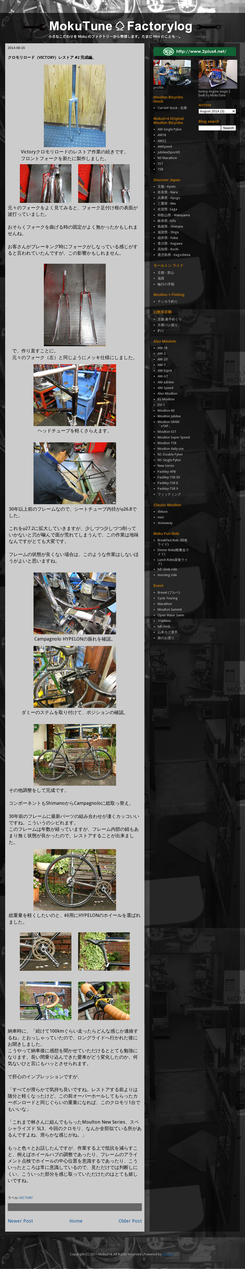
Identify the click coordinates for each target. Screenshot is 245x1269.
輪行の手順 (166, 284)
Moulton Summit (170, 609)
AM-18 (162, 348)
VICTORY (26, 1198)
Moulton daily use (171, 449)
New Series (166, 466)
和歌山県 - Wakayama (174, 215)
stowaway (165, 523)
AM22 (162, 141)
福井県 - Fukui (168, 238)
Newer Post (20, 1221)
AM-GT (163, 376)
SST (160, 163)
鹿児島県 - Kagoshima (174, 255)
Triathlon (164, 621)
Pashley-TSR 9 (168, 489)
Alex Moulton (167, 393)
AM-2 (162, 353)
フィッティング (169, 494)
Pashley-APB (167, 472)
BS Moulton (166, 399)
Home (76, 1221)
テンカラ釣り (168, 301)
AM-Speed (165, 388)
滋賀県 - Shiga (168, 232)
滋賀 (161, 278)
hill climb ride (167, 569)
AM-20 (162, 359)
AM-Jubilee (166, 382)
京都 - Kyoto (167, 186)
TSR (160, 169)
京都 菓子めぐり (170, 319)
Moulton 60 (166, 410)
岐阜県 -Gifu (167, 221)
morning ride (167, 575)
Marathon (165, 604)
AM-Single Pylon (170, 129)
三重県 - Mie (167, 203)
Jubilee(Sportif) (169, 152)
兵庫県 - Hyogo (169, 198)
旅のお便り (166, 638)
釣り (161, 331)
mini (161, 517)
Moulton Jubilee (169, 416)
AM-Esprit (165, 370)
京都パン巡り (168, 325)
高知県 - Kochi (168, 249)
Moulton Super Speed (174, 437)
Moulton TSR (167, 443)
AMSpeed (165, 146)
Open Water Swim (171, 615)
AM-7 (162, 365)
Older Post (130, 1221)
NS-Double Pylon (170, 454)
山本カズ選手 (168, 632)
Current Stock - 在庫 (172, 108)
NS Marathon (167, 158)
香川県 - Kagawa (170, 243)
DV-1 (161, 405)
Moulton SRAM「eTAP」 (168, 424)
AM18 (162, 135)
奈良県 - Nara (168, 192)
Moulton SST (167, 432)
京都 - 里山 (166, 273)
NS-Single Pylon (169, 460)
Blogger (168, 1254)
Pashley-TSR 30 (169, 477)
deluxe (163, 511)
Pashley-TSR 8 (168, 483)
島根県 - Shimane (170, 226)
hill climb (164, 626)
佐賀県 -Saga (167, 209)
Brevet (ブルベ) (169, 592)
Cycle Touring (168, 598)
